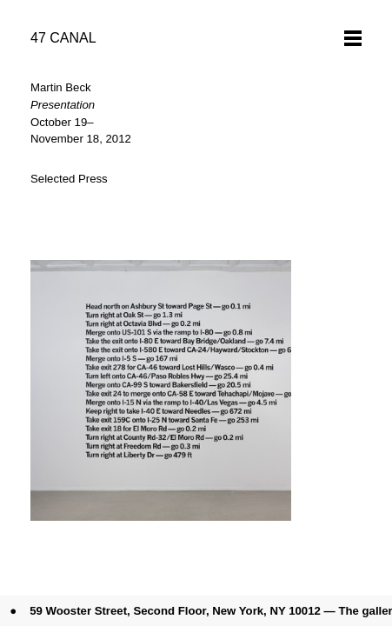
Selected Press (69, 178)
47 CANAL (63, 37)
